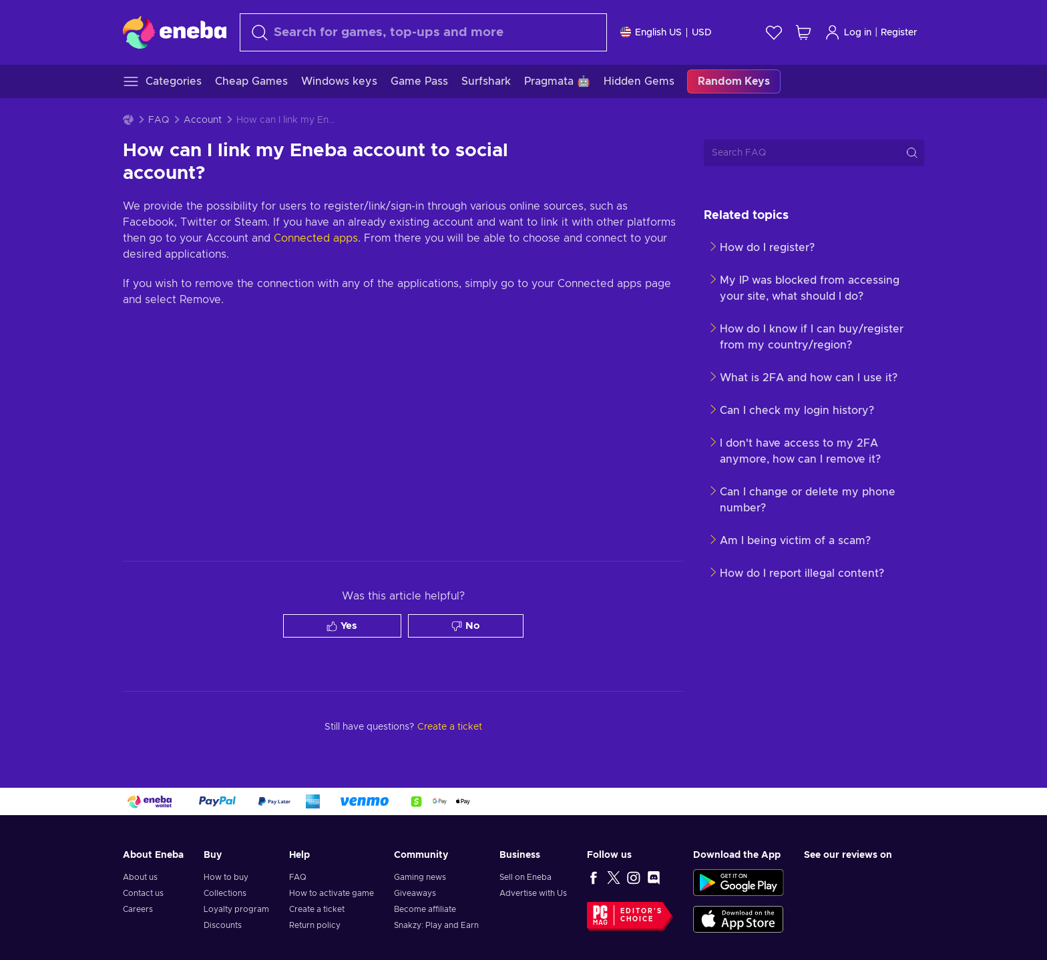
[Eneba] (174, 32)
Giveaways (415, 893)
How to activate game (331, 893)
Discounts (223, 925)
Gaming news (420, 877)
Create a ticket (317, 909)
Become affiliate (425, 909)
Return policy (315, 925)
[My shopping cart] (803, 32)
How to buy (226, 877)
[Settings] (666, 32)
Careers (138, 909)
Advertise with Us (533, 893)
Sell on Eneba (525, 877)
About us (140, 877)
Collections (225, 893)
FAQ (158, 120)
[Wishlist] (774, 32)
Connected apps (316, 238)
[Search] (423, 32)
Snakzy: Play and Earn (436, 925)
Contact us (143, 893)
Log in (848, 32)
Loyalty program (236, 909)
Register (899, 32)
